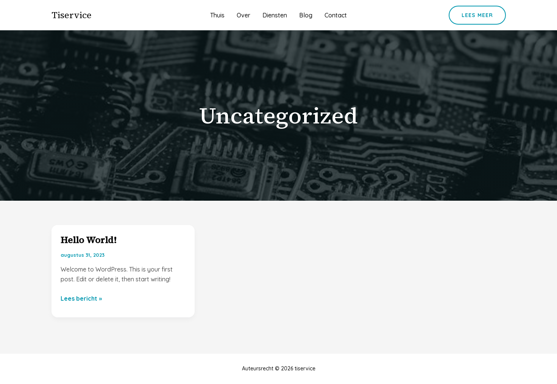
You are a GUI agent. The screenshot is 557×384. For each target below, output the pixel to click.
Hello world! (89, 240)
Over (243, 15)
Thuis (217, 15)
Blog (305, 15)
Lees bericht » (81, 298)
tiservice (71, 15)
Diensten (274, 15)
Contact (336, 15)
